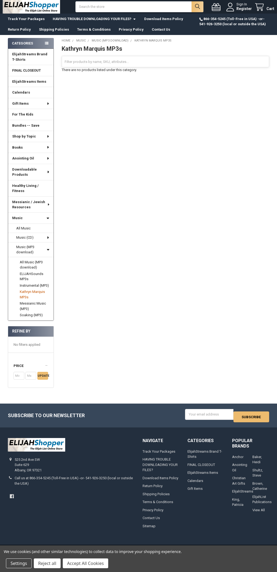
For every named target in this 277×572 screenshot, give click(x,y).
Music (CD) (33, 243)
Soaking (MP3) (31, 320)
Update (43, 381)
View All (258, 513)
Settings (19, 563)
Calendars (21, 98)
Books (31, 153)
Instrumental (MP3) (34, 291)
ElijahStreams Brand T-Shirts (29, 62)
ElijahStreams (242, 494)
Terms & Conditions (94, 35)
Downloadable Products (31, 177)
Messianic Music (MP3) (33, 311)
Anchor (237, 460)
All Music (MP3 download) (31, 270)
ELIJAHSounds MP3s (31, 282)
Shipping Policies (54, 35)
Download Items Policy (163, 24)
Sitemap (149, 529)
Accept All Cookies (85, 563)
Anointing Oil (31, 164)
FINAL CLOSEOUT (26, 76)
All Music (23, 234)
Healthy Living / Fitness (25, 194)
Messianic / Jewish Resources (31, 210)
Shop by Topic (31, 142)
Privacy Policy (131, 35)
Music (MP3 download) (33, 255)
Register (239, 11)
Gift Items (31, 109)
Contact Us (161, 35)
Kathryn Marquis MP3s (32, 300)
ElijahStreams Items (29, 87)
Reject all (47, 563)
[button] (31, 371)
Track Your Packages (26, 24)
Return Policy (19, 35)
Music (30, 223)
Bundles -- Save (25, 131)
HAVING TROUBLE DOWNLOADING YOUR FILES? (94, 24)
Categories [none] (22, 49)
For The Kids (22, 120)
